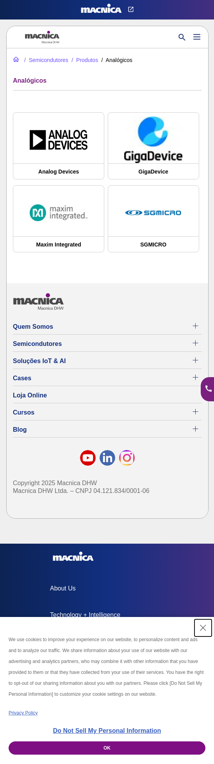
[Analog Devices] (58, 150)
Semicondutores (37, 343)
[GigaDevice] (153, 150)
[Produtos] (84, 60)
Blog (20, 429)
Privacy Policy (23, 713)
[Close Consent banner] (203, 627)
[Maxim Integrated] (58, 223)
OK (107, 748)
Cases (22, 378)
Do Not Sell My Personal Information (107, 730)
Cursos (23, 412)
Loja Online (30, 395)
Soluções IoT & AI (39, 361)
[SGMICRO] (153, 223)
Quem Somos (33, 326)
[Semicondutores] (45, 60)
